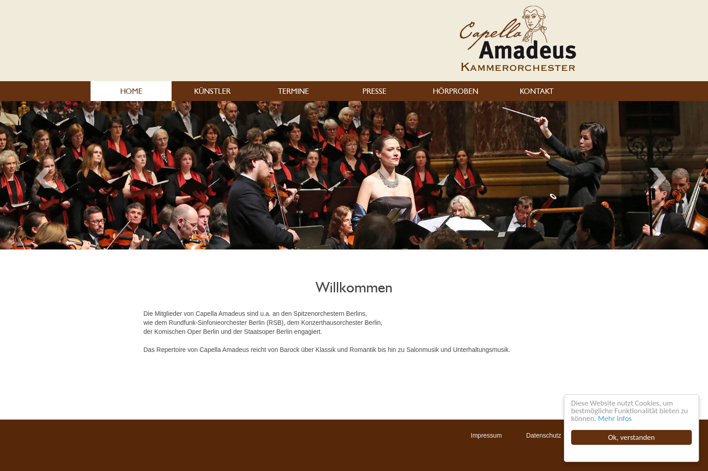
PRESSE (374, 91)
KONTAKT (537, 91)
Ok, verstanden (631, 437)
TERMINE (293, 91)
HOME (131, 91)
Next (46, 178)
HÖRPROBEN (455, 91)
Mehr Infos (615, 418)
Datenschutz (543, 435)
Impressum (486, 435)
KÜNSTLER (212, 91)
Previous (661, 178)
